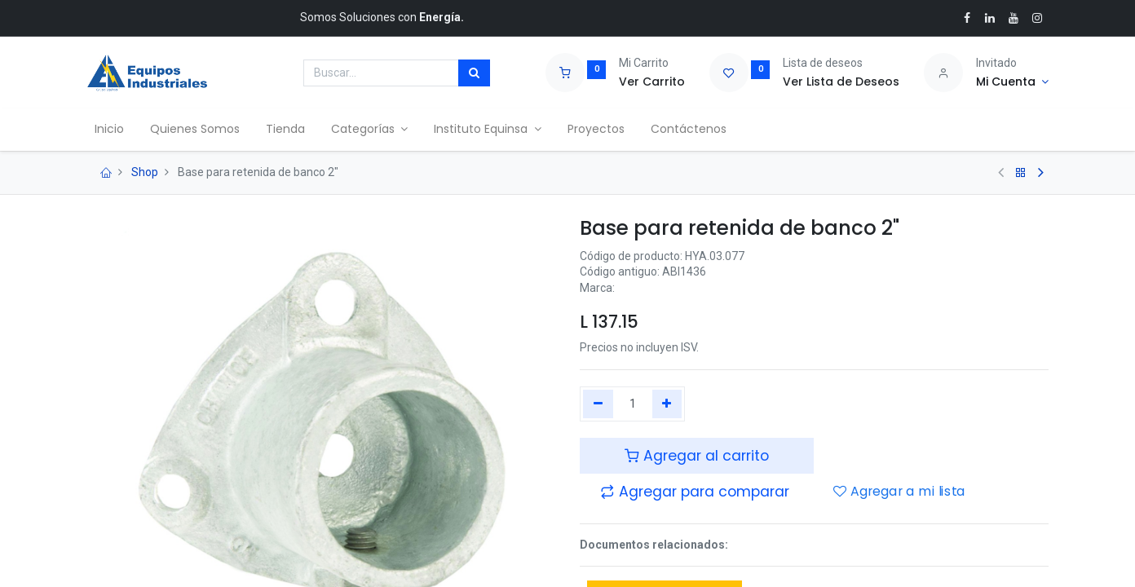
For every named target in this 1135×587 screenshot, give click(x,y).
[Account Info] (1012, 82)
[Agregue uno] (667, 404)
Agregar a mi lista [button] (899, 492)
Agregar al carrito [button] (697, 456)
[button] (694, 492)
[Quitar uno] (598, 404)
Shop (144, 172)
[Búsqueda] (474, 73)
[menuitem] (115, 129)
